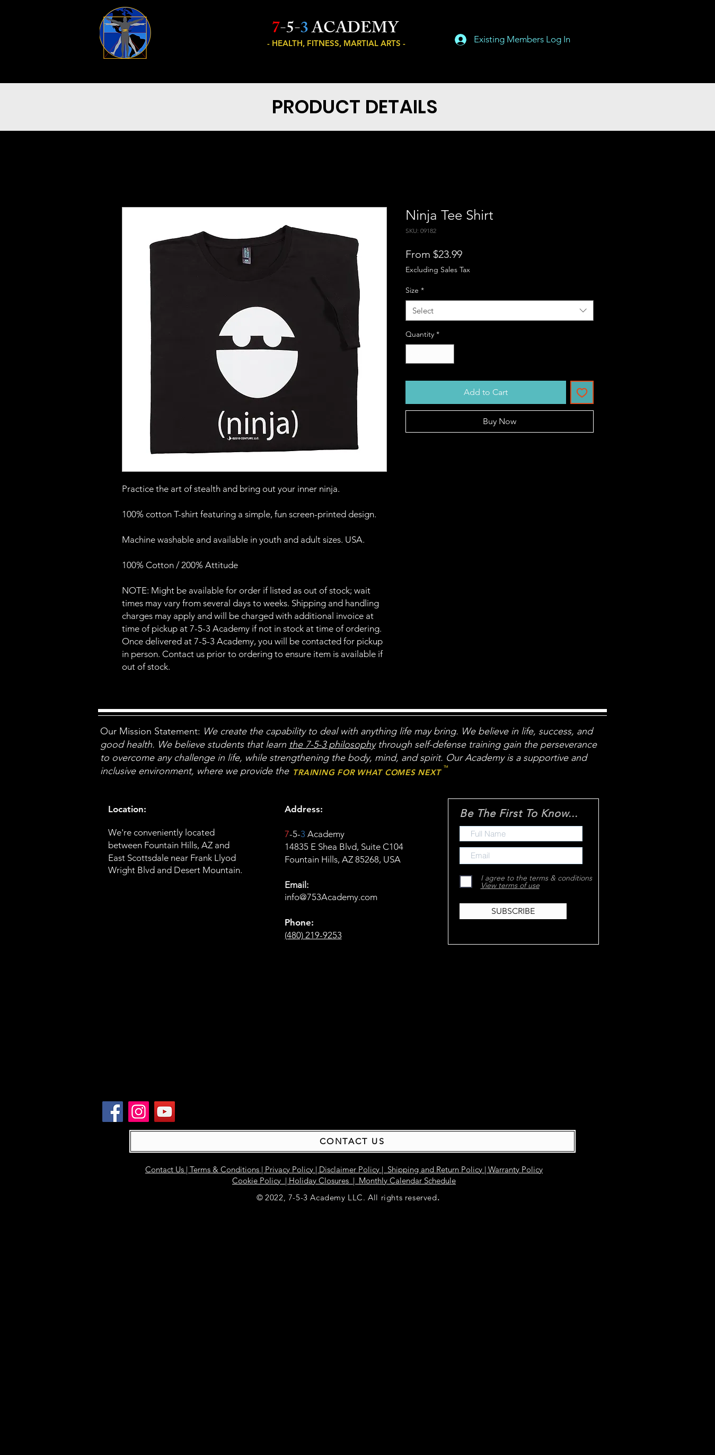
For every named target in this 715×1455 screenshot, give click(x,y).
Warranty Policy (515, 1169)
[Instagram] (138, 1111)
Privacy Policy (289, 1169)
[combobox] (499, 310)
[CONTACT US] (352, 1141)
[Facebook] (112, 1111)
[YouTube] (164, 1111)
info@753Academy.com (331, 897)
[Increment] (446, 354)
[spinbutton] (429, 354)
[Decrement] (413, 354)
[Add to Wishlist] (582, 392)
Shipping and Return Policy (434, 1169)
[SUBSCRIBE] (513, 911)
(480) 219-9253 (313, 935)
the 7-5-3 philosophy (332, 744)
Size (414, 290)
